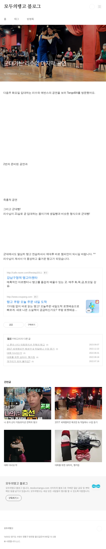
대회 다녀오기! (14, 353)
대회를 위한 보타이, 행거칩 (21, 357)
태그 (16, 19)
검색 (92, 6)
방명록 (30, 19)
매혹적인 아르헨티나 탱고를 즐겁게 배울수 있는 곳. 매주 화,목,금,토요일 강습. (51, 284)
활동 (9, 338)
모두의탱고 (8, 528)
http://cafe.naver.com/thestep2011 (24, 272)
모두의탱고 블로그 (22, 6)
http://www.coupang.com (19, 297)
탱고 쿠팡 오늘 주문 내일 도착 (27, 302)
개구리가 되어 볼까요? (18, 361)
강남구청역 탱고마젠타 (22, 277)
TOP (99, 528)
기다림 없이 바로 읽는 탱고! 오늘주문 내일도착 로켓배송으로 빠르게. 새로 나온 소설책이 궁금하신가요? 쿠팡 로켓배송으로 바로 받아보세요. (43, 308)
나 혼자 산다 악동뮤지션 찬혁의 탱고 (26, 344)
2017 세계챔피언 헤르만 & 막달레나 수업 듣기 (31, 349)
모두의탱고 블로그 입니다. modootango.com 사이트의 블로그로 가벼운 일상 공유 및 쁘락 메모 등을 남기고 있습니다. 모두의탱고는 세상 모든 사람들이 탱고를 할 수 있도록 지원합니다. (48, 489)
